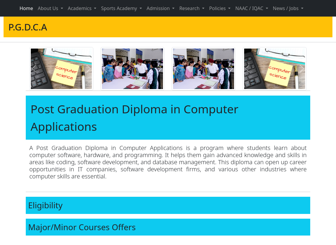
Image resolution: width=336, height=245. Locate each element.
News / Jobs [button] (286, 8)
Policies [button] (218, 8)
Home (26, 8)
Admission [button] (159, 8)
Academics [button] (80, 8)
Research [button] (190, 8)
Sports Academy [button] (119, 8)
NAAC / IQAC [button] (249, 8)
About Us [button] (49, 8)
